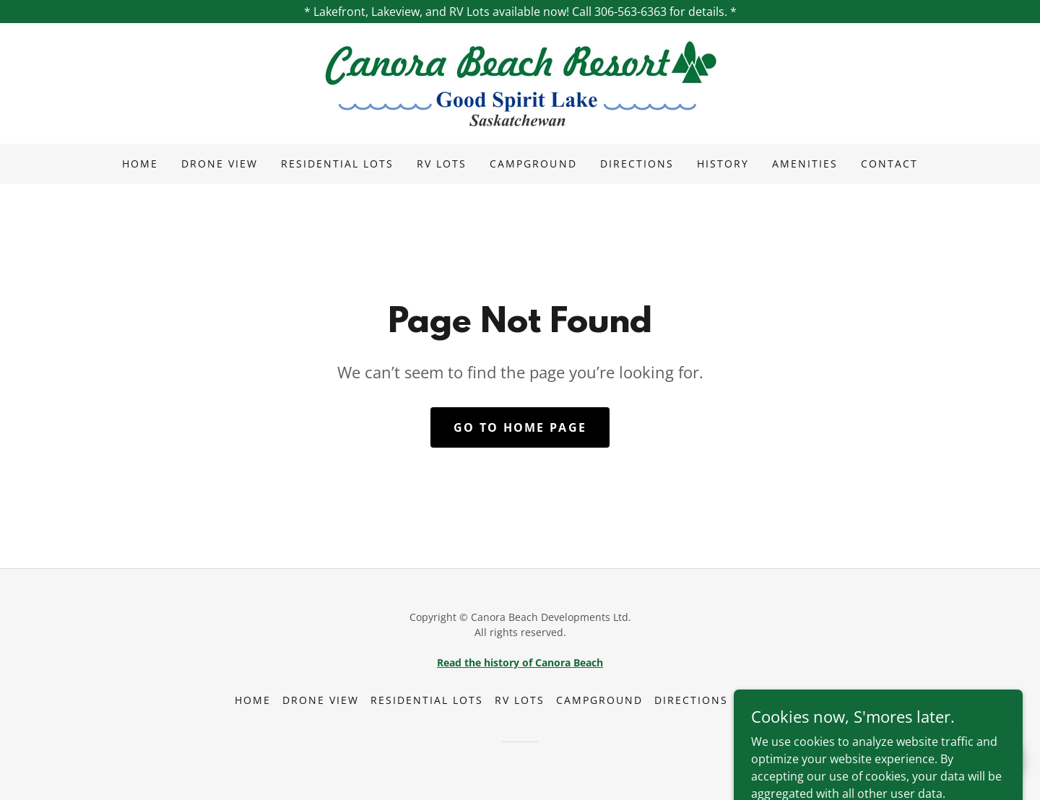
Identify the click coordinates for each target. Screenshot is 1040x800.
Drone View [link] (219, 163)
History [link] (723, 163)
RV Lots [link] (442, 163)
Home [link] (140, 163)
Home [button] (253, 700)
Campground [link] (533, 163)
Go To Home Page (520, 427)
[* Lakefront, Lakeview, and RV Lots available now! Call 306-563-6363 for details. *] (520, 11)
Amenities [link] (805, 163)
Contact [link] (889, 163)
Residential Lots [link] (337, 163)
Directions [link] (637, 163)
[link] (520, 82)
